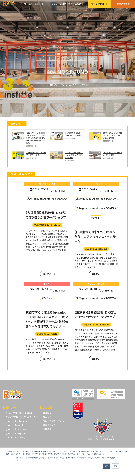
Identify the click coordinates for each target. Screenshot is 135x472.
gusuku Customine (17, 421)
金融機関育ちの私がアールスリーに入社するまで (74, 134)
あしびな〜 (80, 3)
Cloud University (15, 437)
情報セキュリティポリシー (55, 421)
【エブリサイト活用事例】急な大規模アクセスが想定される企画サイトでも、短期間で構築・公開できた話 (36, 138)
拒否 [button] (115, 466)
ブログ (63, 3)
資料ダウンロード (99, 3)
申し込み (47, 274)
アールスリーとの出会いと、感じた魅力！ (112, 153)
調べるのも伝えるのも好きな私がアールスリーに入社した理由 (112, 135)
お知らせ (47, 417)
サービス (28, 3)
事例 (37, 3)
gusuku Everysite (16, 433)
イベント (45, 3)
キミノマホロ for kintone (19, 412)
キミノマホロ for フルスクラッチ (21, 417)
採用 (70, 3)
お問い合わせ (123, 3)
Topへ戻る (68, 108)
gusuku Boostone (16, 429)
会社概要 (47, 412)
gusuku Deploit (15, 425)
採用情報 (47, 429)
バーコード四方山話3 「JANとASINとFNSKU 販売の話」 (74, 155)
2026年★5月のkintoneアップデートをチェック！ (36, 153)
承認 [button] (106, 466)
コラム (54, 3)
